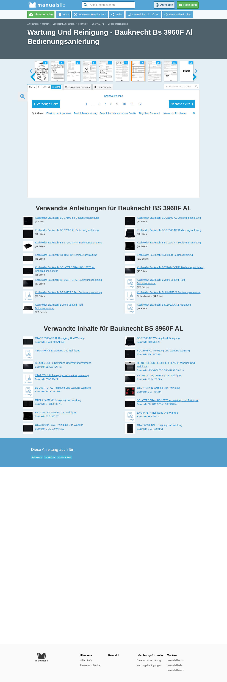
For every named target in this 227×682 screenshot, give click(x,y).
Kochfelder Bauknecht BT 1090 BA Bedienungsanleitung (66, 431)
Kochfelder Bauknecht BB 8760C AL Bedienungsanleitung (67, 406)
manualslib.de (174, 665)
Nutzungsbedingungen (149, 665)
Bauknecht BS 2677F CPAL (48, 568)
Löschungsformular (150, 655)
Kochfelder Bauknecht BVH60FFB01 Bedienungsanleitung (169, 469)
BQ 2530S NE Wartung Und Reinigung (158, 514)
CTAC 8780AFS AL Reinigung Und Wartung (59, 601)
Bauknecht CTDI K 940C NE (48, 580)
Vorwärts (56, 87)
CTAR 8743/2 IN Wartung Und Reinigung (57, 527)
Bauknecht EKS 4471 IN (148, 593)
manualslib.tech (175, 670)
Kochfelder (83, 24)
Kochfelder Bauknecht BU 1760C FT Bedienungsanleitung (67, 394)
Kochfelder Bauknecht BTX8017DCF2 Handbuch (164, 481)
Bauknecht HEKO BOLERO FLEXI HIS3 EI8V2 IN (160, 547)
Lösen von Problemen (175, 354)
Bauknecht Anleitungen (63, 24)
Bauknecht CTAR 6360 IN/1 (150, 605)
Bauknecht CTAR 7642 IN (47, 556)
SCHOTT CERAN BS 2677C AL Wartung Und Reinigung (168, 577)
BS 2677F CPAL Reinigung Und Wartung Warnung (63, 564)
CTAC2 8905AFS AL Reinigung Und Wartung (60, 514)
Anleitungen (32, 24)
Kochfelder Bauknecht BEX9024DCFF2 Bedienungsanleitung (170, 444)
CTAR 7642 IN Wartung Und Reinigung (158, 564)
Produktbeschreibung (85, 354)
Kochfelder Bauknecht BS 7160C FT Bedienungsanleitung (169, 419)
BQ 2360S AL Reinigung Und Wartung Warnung (163, 527)
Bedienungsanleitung (118, 24)
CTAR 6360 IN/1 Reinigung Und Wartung (159, 601)
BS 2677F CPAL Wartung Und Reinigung (159, 552)
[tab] (45, 86)
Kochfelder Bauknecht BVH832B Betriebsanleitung (165, 431)
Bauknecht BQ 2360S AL (149, 531)
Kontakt (113, 655)
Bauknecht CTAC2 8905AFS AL (50, 519)
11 (132, 344)
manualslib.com (175, 660)
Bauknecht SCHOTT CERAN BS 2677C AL (157, 581)
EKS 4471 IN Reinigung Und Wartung (158, 589)
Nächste (181, 345)
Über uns (86, 655)
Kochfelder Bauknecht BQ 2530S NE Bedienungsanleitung (169, 406)
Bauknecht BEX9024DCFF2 (48, 543)
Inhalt (113, 336)
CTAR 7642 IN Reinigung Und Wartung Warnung (62, 552)
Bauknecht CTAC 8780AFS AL (49, 605)
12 (140, 344)
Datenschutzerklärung (149, 660)
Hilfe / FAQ (86, 660)
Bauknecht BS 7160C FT (47, 593)
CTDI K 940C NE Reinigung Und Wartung (58, 576)
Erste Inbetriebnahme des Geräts (118, 354)
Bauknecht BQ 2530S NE (149, 519)
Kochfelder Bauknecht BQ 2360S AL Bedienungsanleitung (169, 394)
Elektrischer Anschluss (58, 354)
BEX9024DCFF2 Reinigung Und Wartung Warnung (63, 539)
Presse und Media (90, 665)
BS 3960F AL (98, 24)
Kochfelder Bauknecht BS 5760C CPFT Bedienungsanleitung (69, 419)
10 (124, 344)
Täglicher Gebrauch (149, 354)
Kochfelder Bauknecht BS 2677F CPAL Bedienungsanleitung (68, 456)
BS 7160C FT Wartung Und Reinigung (56, 589)
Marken (45, 24)
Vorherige (46, 345)
